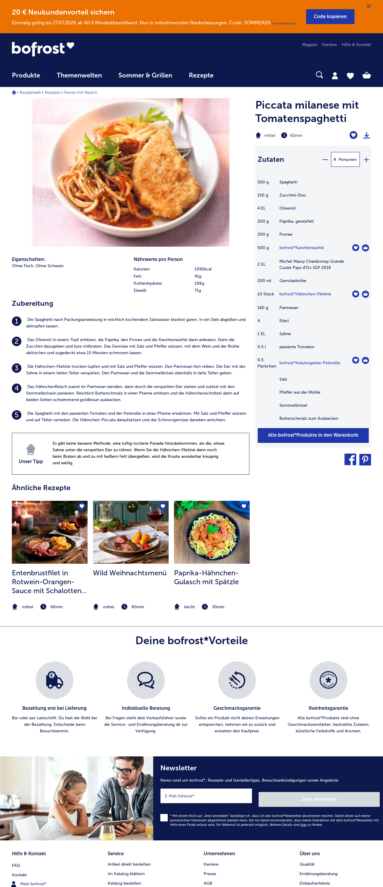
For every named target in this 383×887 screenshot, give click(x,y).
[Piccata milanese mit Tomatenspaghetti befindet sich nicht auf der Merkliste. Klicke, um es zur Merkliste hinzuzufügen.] (353, 135)
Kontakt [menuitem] (19, 726)
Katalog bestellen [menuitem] (124, 735)
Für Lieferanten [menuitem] (218, 792)
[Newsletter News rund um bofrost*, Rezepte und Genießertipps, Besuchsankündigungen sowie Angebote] (268, 654)
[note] (49, 464)
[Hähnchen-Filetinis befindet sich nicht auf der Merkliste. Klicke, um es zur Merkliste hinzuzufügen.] (355, 294)
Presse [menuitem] (210, 726)
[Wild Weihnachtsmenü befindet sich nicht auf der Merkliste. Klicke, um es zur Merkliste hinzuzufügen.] (162, 365)
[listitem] (130, 180)
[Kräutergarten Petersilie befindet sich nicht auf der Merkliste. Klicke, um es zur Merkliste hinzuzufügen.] (355, 360)
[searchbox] (234, 75)
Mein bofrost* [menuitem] (29, 736)
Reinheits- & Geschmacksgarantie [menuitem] (332, 754)
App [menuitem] (111, 754)
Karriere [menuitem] (329, 44)
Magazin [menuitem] (309, 44)
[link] (66, 49)
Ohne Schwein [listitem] (50, 123)
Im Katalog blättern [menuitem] (126, 726)
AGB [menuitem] (208, 735)
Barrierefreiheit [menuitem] (218, 802)
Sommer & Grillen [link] (145, 75)
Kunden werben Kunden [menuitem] (130, 773)
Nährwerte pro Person (158, 117)
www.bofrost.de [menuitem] (31, 745)
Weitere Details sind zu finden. (296, 679)
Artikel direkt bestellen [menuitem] (129, 716)
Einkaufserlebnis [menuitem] (315, 735)
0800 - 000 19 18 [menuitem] (33, 764)
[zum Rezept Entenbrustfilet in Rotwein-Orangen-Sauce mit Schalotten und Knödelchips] (49, 390)
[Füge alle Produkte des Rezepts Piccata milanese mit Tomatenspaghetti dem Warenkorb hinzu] (313, 435)
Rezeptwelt (30, 92)
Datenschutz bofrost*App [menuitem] (228, 764)
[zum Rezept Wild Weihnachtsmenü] (130, 390)
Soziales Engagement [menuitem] (224, 773)
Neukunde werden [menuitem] (317, 745)
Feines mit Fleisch (80, 92)
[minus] (324, 159)
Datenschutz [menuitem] (215, 754)
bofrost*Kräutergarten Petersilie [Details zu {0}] (309, 362)
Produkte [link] (26, 75)
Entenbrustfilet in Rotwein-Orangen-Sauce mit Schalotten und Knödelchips (46, 439)
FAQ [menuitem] (16, 716)
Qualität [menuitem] (307, 716)
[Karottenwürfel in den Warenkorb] (365, 247)
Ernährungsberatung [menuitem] (319, 726)
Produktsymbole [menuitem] (315, 764)
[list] (191, 555)
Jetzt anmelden (354, 653)
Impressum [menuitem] (214, 745)
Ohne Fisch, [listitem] (23, 123)
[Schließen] (368, 6)
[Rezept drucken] (366, 135)
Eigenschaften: (28, 117)
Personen (347, 159)
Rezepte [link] (201, 75)
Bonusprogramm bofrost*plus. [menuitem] (137, 783)
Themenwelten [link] (79, 75)
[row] (191, 127)
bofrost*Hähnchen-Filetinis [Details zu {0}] (305, 294)
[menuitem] (26, 78)
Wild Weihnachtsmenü (130, 430)
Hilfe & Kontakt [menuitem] (356, 44)
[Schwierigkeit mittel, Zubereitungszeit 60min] (292, 135)
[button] (330, 16)
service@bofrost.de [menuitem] (34, 755)
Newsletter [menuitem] (118, 764)
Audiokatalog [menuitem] (120, 745)
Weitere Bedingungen (284, 23)
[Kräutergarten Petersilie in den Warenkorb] (365, 360)
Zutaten (271, 159)
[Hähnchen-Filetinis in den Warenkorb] (365, 294)
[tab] (334, 75)
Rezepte (52, 92)
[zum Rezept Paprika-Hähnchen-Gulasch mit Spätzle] (211, 390)
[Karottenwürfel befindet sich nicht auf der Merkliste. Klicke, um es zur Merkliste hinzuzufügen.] (355, 247)
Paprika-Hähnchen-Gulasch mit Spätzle (206, 435)
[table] (313, 303)
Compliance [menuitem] (215, 783)
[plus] (366, 159)
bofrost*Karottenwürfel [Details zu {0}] (301, 247)
